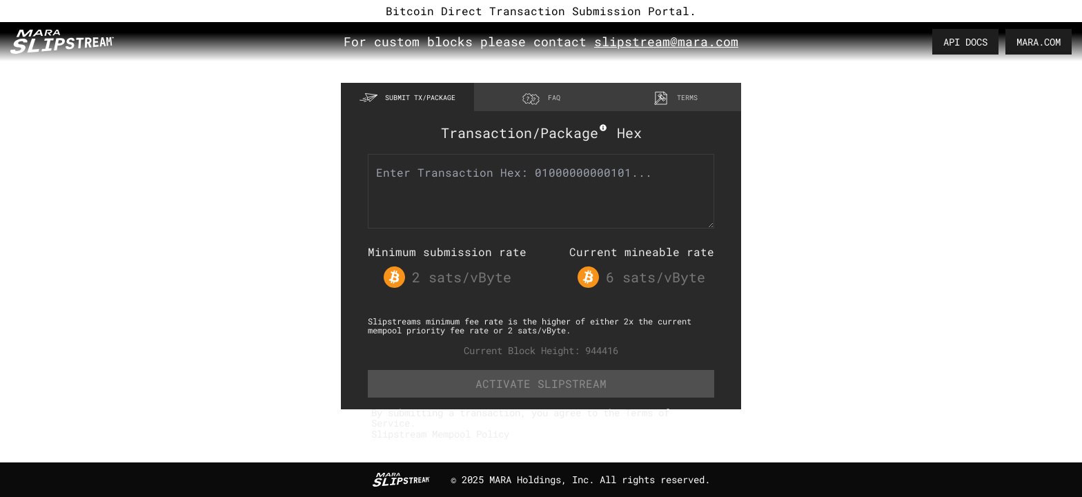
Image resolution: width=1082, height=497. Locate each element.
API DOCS (965, 41)
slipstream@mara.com (666, 41)
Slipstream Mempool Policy (440, 433)
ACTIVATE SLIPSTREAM (541, 383)
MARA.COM (1038, 41)
